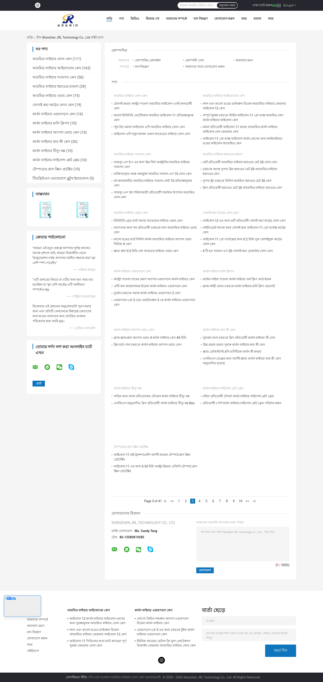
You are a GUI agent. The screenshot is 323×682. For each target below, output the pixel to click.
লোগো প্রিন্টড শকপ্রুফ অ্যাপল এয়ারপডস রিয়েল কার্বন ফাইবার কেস (163, 621)
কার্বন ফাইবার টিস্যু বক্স (49, 151)
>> (247, 501)
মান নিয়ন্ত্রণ (200, 18)
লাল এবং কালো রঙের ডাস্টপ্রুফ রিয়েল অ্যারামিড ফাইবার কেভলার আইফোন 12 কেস (98, 632)
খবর (244, 18)
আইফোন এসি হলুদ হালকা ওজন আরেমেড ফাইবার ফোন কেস (152, 134)
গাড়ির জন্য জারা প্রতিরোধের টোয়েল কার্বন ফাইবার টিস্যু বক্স (152, 396)
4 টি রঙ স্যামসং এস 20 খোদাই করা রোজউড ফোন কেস (238, 251)
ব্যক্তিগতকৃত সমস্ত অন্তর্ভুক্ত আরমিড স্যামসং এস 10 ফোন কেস (153, 174)
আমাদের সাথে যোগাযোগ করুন (204, 66)
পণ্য (121, 18)
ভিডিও (135, 18)
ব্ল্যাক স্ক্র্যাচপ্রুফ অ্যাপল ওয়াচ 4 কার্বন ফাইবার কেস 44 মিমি (150, 337)
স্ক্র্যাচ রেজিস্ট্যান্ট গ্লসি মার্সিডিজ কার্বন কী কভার (232, 351)
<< (172, 501)
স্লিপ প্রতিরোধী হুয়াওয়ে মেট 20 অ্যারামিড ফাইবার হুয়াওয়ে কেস (242, 187)
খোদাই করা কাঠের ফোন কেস (53, 105)
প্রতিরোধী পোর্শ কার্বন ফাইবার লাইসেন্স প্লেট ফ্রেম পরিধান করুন (242, 403)
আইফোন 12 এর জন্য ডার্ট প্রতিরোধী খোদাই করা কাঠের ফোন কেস (244, 220)
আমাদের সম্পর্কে (176, 18)
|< (165, 501)
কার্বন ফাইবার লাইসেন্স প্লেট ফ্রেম (56, 160)
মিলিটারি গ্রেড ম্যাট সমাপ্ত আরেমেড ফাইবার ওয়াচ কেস (148, 220)
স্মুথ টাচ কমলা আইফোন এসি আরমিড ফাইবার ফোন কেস (149, 127)
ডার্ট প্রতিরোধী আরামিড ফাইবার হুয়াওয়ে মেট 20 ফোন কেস (240, 162)
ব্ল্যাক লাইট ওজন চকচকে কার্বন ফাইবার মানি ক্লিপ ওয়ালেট (239, 286)
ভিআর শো (152, 18)
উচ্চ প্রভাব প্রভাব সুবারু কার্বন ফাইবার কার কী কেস (234, 344)
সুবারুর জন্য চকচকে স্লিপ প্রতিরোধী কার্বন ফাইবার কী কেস (239, 337)
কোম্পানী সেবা (194, 60)
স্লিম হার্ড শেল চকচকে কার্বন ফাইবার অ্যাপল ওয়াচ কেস (147, 344)
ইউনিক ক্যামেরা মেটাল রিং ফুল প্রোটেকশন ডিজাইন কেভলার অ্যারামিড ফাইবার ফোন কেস (166, 643)
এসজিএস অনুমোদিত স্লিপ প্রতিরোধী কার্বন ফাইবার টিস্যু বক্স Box (154, 403)
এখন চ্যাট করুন (262, 5)
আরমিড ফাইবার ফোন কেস (52, 59)
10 (240, 501)
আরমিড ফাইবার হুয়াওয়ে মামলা (56, 86)
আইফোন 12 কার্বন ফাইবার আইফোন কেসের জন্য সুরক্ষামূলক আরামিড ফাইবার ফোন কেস (97, 621)
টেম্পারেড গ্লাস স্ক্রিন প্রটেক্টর (53, 169)
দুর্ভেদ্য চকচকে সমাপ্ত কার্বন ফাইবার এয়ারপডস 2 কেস (147, 293)
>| (254, 501)
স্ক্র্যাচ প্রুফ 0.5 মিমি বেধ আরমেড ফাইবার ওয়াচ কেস (146, 251)
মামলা (257, 18)
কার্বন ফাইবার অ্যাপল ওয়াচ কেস (56, 132)
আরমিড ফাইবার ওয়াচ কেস (52, 95)
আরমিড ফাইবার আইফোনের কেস (57, 68)
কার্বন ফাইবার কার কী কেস (51, 141)
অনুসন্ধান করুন (227, 5)
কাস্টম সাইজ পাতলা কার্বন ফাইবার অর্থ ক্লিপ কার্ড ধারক (237, 279)
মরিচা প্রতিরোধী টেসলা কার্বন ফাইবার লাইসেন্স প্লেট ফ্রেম (238, 396)
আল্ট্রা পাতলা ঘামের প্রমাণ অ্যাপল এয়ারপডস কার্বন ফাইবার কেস (154, 279)
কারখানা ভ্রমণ (244, 60)
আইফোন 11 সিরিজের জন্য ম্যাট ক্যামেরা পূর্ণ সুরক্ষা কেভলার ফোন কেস (98, 643)
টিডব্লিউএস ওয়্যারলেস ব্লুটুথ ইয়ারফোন (61, 178)
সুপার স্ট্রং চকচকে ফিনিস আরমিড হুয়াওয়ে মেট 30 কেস (237, 180)
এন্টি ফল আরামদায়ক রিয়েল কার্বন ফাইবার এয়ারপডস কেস (150, 286)
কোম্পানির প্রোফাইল (148, 60)
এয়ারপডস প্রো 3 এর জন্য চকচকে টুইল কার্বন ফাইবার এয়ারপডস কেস (165, 632)
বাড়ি (109, 18)
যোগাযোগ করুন (224, 18)
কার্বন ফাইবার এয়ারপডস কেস (54, 114)
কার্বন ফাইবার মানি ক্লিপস (51, 123)
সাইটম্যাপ (33, 651)
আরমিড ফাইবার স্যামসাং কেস (54, 77)
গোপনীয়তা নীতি (76, 677)
